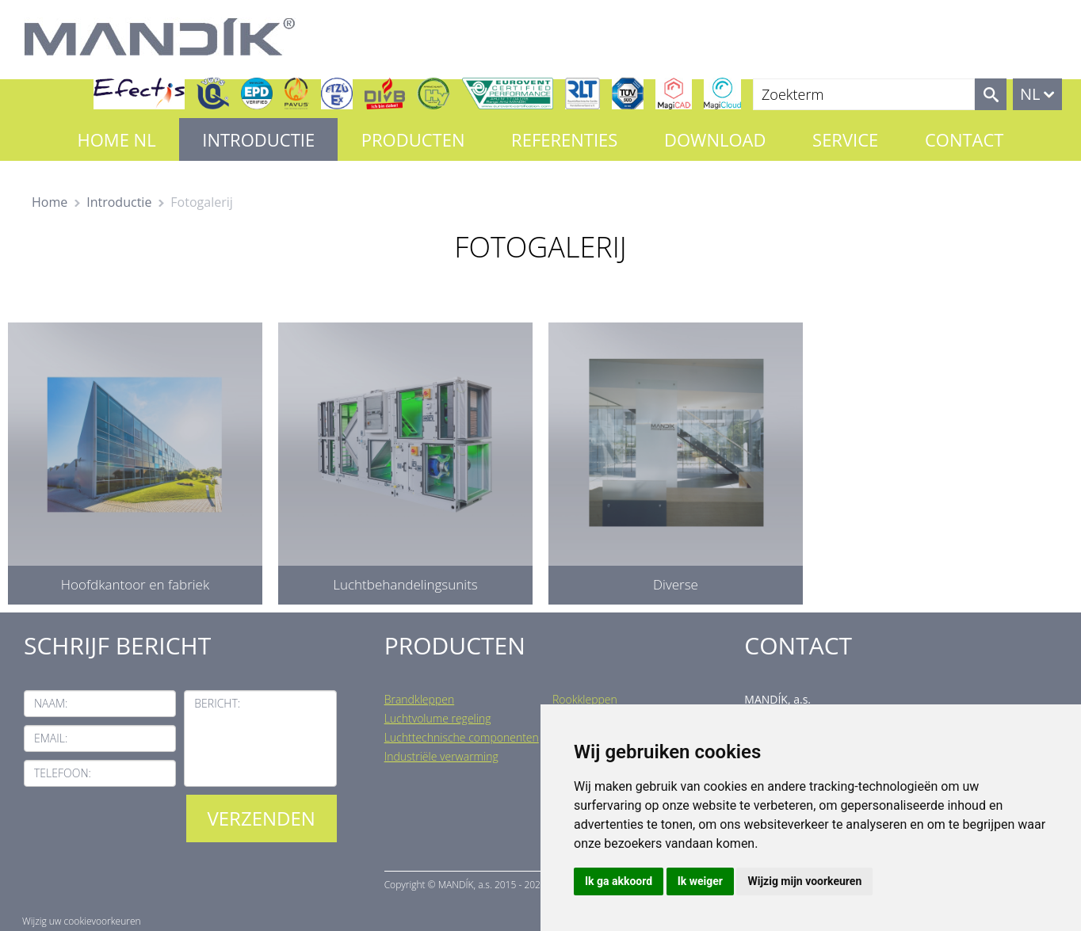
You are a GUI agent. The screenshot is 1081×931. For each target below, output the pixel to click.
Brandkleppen (419, 699)
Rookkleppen (584, 699)
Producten (413, 139)
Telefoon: (62, 772)
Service (845, 139)
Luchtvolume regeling (437, 718)
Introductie (258, 139)
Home (49, 202)
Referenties (564, 139)
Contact (964, 139)
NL (1030, 94)
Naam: (50, 703)
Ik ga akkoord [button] (618, 881)
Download (715, 139)
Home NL (117, 139)
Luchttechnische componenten (461, 737)
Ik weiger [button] (700, 881)
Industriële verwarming (441, 756)
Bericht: (217, 703)
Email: (50, 738)
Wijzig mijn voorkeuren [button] (804, 881)
